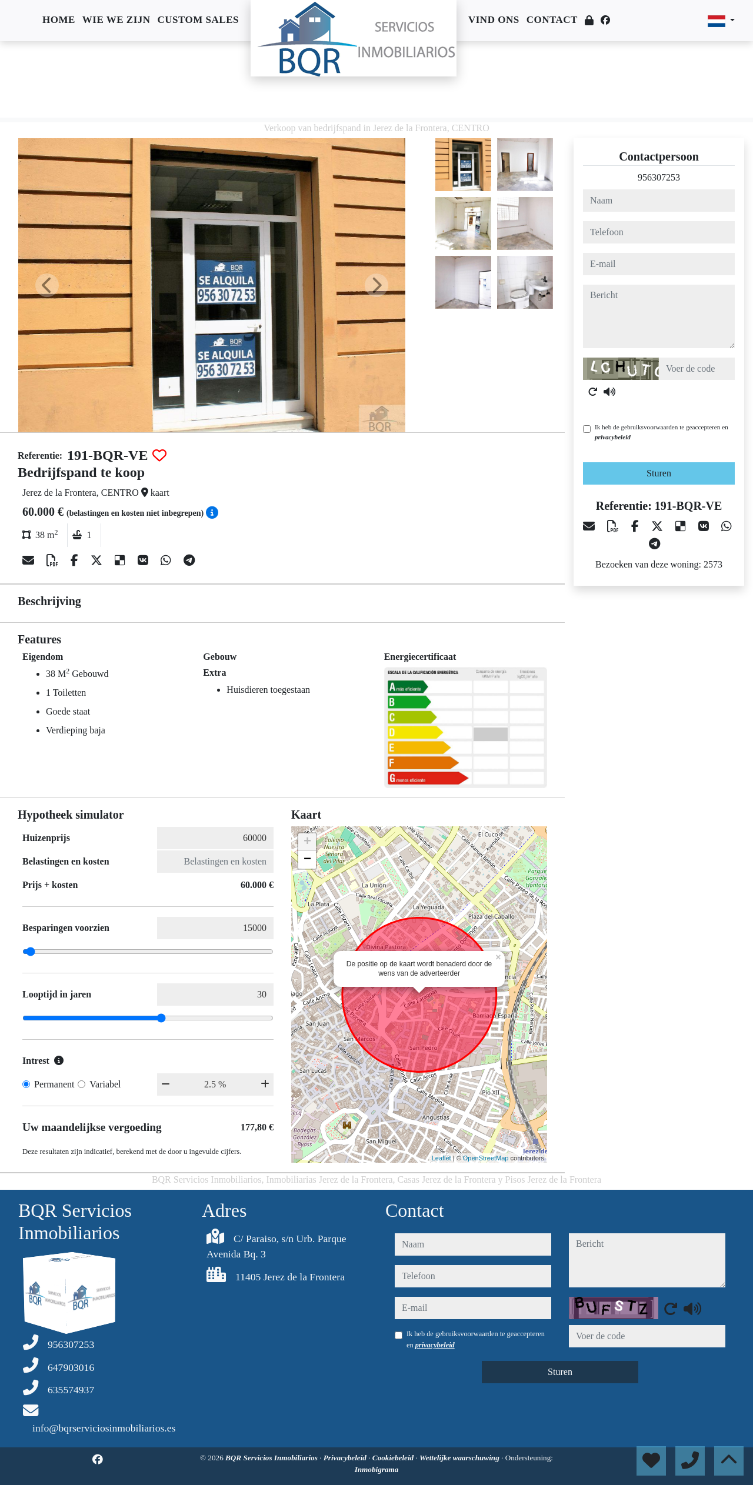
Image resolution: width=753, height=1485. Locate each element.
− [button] (307, 860)
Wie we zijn (116, 19)
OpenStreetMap (486, 1158)
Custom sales (198, 19)
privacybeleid (613, 437)
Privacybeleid (346, 1457)
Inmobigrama (377, 1469)
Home (58, 19)
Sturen (659, 473)
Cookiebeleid (394, 1457)
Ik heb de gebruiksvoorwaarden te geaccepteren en (661, 432)
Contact (552, 19)
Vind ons (493, 19)
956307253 (659, 177)
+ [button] (307, 842)
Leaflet (441, 1158)
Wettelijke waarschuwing (460, 1457)
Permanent (54, 1084)
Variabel (105, 1084)
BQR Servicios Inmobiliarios (272, 1457)
